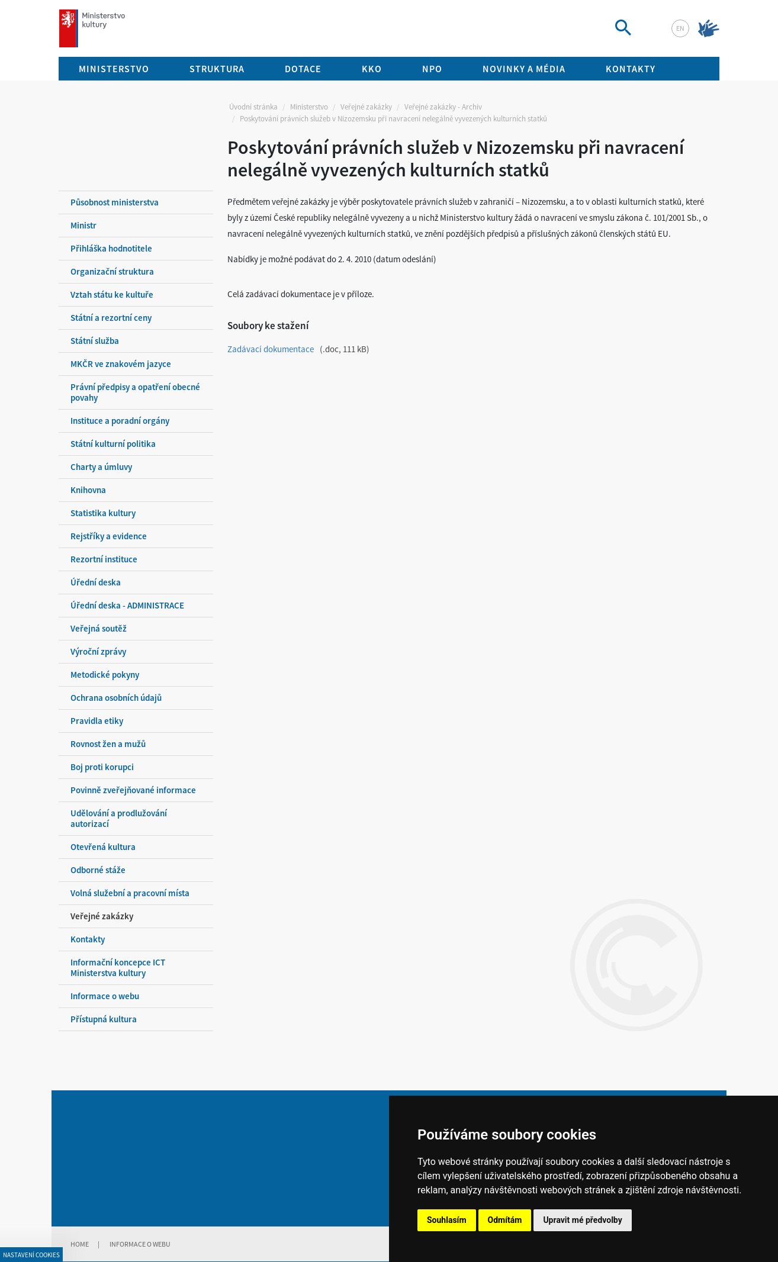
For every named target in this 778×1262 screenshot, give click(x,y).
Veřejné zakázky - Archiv (443, 107)
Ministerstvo (309, 107)
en (680, 28)
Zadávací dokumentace (270, 349)
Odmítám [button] (505, 1220)
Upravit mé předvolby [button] (582, 1220)
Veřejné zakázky (366, 107)
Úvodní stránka (253, 107)
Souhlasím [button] (447, 1220)
